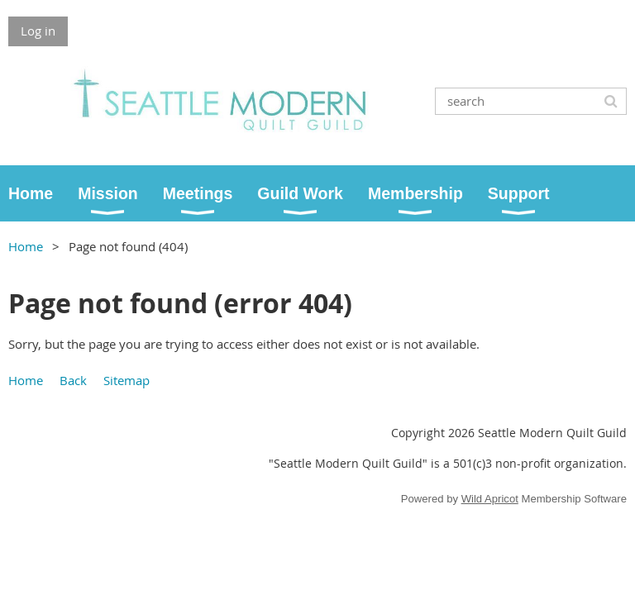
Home (25, 246)
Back (73, 380)
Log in (38, 30)
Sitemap (126, 380)
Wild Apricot (489, 499)
